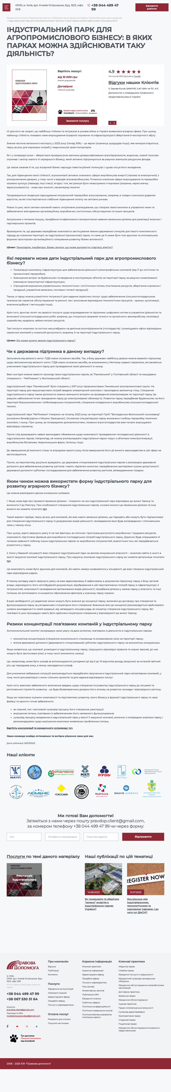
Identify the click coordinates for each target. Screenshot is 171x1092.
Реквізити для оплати (59, 1019)
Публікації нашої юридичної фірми (70, 18)
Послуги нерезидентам (94, 982)
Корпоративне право (130, 1016)
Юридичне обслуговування (133, 1000)
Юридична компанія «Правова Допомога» (28, 18)
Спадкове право (127, 1020)
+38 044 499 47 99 (91, 826)
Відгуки (116, 82)
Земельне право (127, 996)
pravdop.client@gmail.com (20, 1009)
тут (45, 509)
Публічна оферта (91, 1002)
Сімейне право (126, 970)
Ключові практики (91, 966)
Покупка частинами (58, 1023)
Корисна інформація (92, 970)
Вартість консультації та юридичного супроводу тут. (40, 728)
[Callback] (151, 7)
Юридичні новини (91, 998)
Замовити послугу (77, 120)
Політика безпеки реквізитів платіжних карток (97, 1015)
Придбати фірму (56, 1001)
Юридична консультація (60, 989)
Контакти (53, 974)
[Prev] (110, 123)
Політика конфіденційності (96, 1006)
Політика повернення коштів (97, 1010)
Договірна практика (129, 992)
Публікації (53, 970)
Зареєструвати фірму (59, 997)
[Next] (114, 123)
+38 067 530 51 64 (22, 999)
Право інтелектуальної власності (136, 1008)
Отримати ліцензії (57, 993)
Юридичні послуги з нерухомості (136, 974)
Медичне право (127, 966)
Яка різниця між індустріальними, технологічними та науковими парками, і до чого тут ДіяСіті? (142, 906)
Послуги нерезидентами (61, 1005)
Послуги (16, 856)
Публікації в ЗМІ (90, 994)
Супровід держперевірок (132, 1012)
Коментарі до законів (93, 990)
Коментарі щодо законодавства (105, 18)
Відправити (143, 836)
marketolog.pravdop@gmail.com (23, 1016)
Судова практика (127, 1004)
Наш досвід (88, 986)
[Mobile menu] (6, 7)
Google (137, 76)
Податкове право (128, 1024)
